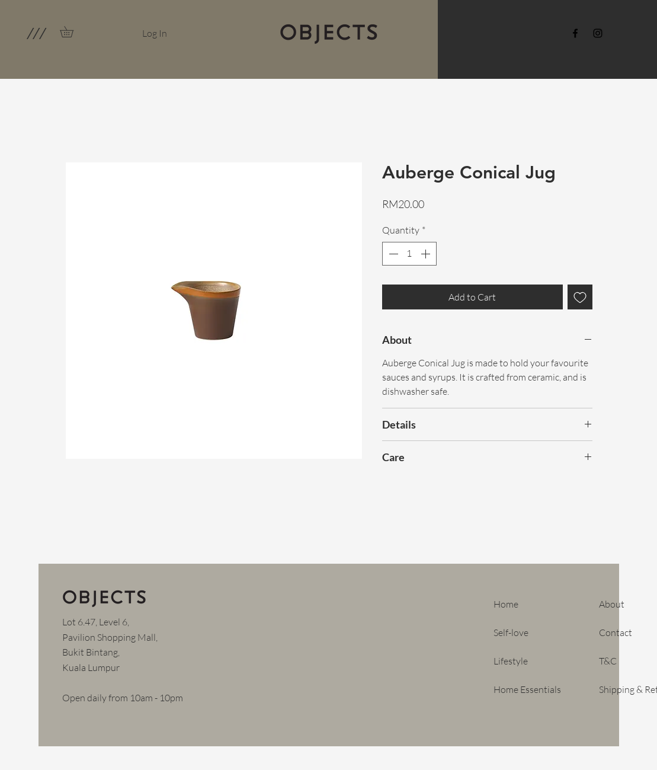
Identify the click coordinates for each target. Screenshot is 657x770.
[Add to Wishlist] (580, 297)
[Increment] (426, 253)
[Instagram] (598, 33)
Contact (615, 632)
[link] (72, 31)
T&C (608, 661)
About (611, 604)
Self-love (510, 632)
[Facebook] (575, 33)
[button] (36, 33)
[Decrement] (392, 253)
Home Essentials (527, 689)
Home (505, 604)
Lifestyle (510, 661)
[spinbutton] (409, 253)
